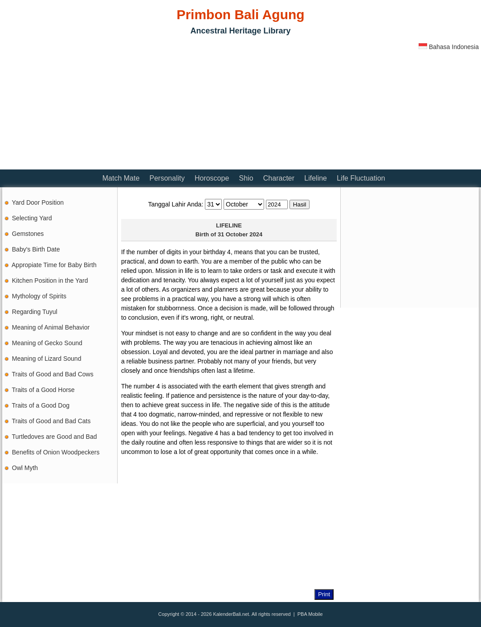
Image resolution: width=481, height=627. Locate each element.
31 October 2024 (240, 234)
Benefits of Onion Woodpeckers (56, 452)
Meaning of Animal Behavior (51, 327)
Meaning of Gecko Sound (47, 342)
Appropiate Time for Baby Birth (54, 264)
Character (278, 178)
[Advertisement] (106, 104)
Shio (246, 178)
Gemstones (28, 233)
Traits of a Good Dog (40, 405)
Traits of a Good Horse (43, 389)
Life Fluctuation (361, 178)
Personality (167, 178)
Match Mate (121, 178)
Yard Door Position (38, 202)
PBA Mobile (310, 614)
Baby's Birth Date (36, 249)
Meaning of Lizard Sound (47, 358)
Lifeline (315, 178)
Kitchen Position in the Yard (50, 280)
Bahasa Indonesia (449, 46)
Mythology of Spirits (39, 296)
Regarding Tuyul (34, 311)
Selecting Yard (32, 218)
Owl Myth (25, 467)
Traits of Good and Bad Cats (51, 421)
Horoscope (212, 178)
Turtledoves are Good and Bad (54, 436)
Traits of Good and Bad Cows (53, 374)
